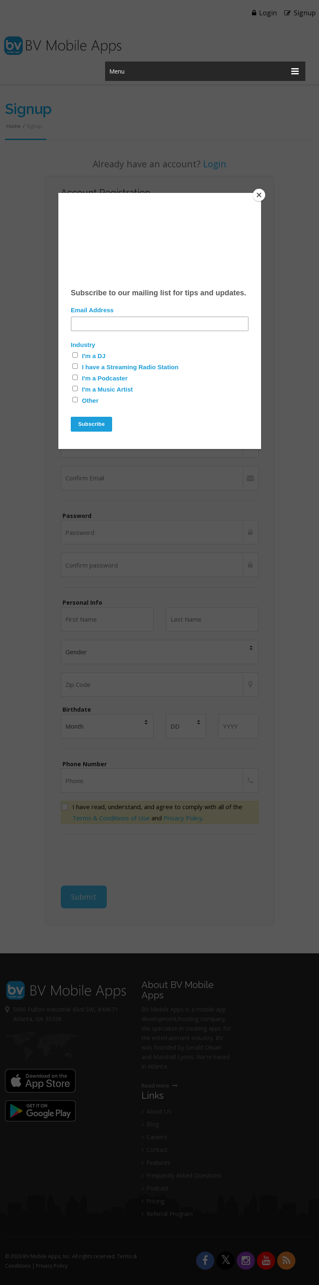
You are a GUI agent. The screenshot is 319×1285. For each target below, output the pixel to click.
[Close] (259, 195)
